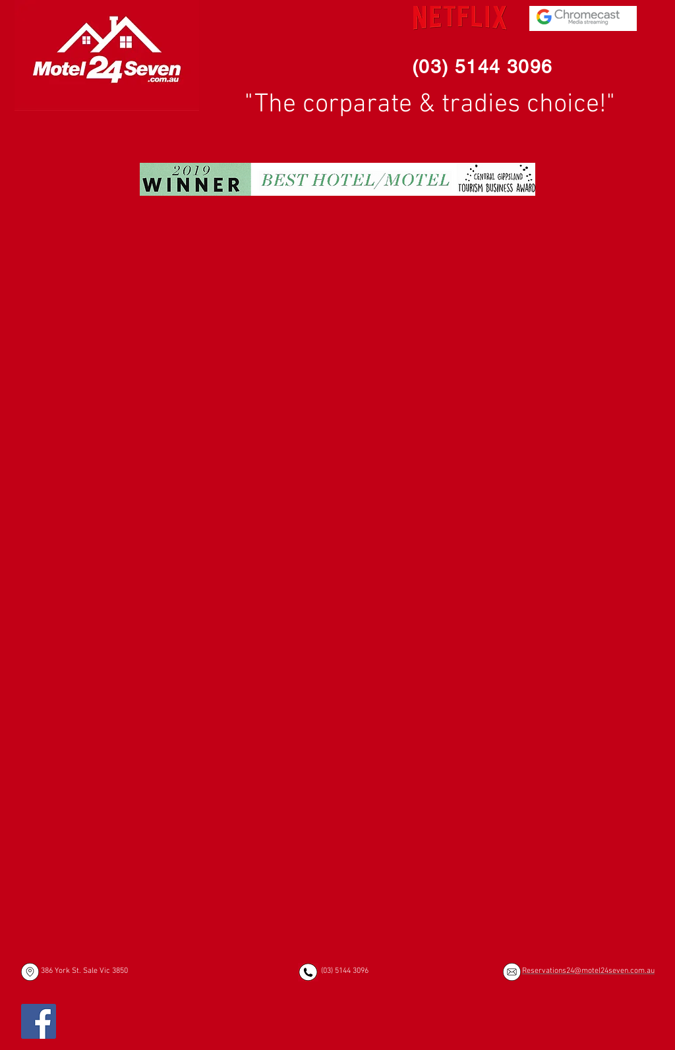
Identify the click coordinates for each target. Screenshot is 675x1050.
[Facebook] (38, 1021)
